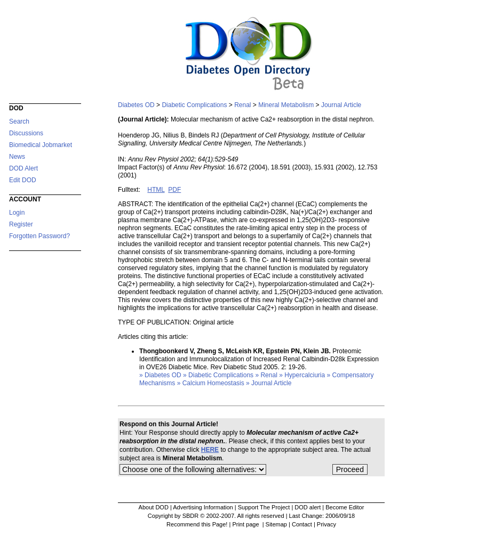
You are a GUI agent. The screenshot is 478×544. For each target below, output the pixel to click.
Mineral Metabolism (286, 105)
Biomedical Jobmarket (40, 145)
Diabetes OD (136, 105)
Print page (246, 524)
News (17, 156)
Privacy (326, 524)
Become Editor (344, 507)
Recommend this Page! (196, 524)
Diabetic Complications (194, 105)
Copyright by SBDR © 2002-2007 (191, 516)
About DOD (154, 507)
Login (17, 212)
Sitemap (276, 524)
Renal (242, 105)
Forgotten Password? (39, 236)
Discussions (26, 133)
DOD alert (307, 507)
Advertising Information (203, 507)
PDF (174, 189)
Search (19, 121)
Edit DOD (22, 180)
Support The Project (264, 507)
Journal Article (341, 105)
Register (21, 224)
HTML (155, 189)
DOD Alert (23, 168)
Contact (302, 524)
